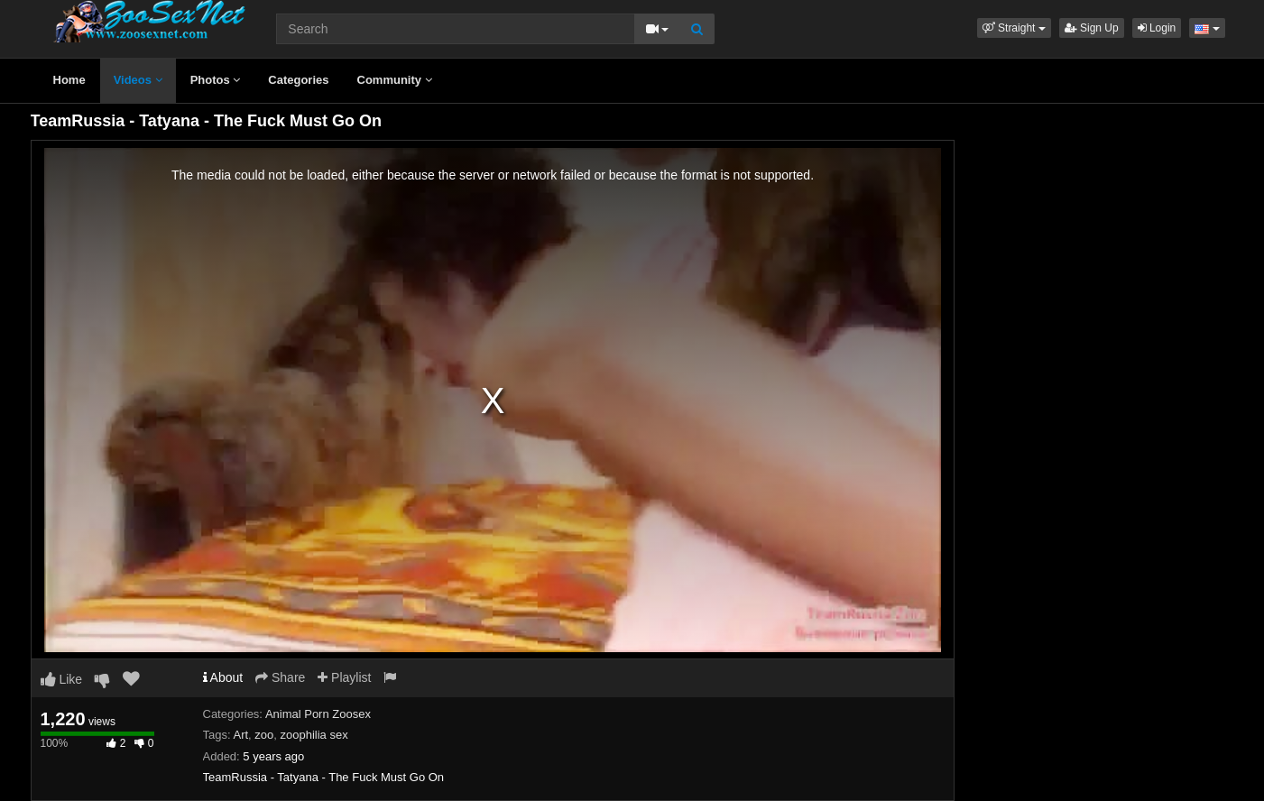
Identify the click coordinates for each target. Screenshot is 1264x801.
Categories (298, 80)
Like (62, 679)
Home (69, 80)
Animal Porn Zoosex (318, 714)
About (223, 677)
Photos (215, 80)
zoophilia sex (314, 734)
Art (240, 734)
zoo (263, 734)
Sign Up (1092, 28)
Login (1157, 28)
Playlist (344, 677)
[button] (1014, 28)
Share (280, 677)
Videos (138, 80)
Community (394, 80)
